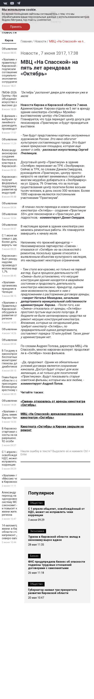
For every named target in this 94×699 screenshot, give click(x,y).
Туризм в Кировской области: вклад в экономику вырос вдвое (54, 538)
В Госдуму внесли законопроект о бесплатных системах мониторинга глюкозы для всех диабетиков (16, 358)
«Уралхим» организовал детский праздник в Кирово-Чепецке (15, 287)
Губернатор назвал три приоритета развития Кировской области (52, 591)
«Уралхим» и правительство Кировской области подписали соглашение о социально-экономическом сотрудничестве (14, 70)
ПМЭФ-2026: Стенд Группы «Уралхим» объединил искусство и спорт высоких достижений (15, 99)
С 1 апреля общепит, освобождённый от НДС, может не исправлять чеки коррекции (15, 458)
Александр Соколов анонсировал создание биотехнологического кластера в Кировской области (16, 158)
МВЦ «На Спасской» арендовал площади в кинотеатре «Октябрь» (52, 415)
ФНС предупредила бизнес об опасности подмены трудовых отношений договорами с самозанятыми (56, 565)
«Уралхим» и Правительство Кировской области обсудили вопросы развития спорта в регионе (14, 310)
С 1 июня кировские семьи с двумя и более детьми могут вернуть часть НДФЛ (15, 240)
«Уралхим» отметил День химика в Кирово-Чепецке (14, 414)
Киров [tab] (9, 40)
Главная (26, 41)
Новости (40, 41)
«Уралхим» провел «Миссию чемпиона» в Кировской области (15, 478)
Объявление (10, 48)
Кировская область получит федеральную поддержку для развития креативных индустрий (15, 184)
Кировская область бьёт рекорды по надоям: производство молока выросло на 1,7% (14, 263)
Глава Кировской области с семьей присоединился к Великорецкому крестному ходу (13, 384)
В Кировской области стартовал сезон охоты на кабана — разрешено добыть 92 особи (16, 435)
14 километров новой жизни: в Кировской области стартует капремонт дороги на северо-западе (16, 532)
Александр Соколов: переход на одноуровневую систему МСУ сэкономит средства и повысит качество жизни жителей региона (15, 503)
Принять (16, 26)
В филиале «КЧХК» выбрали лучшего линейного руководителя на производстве (13, 122)
